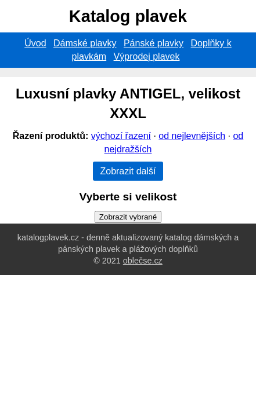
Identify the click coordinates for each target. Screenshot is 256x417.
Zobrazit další (128, 171)
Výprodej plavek (147, 56)
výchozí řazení (121, 136)
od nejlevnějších (191, 136)
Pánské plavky (153, 43)
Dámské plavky (84, 43)
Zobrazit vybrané (128, 217)
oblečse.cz (143, 260)
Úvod (35, 43)
